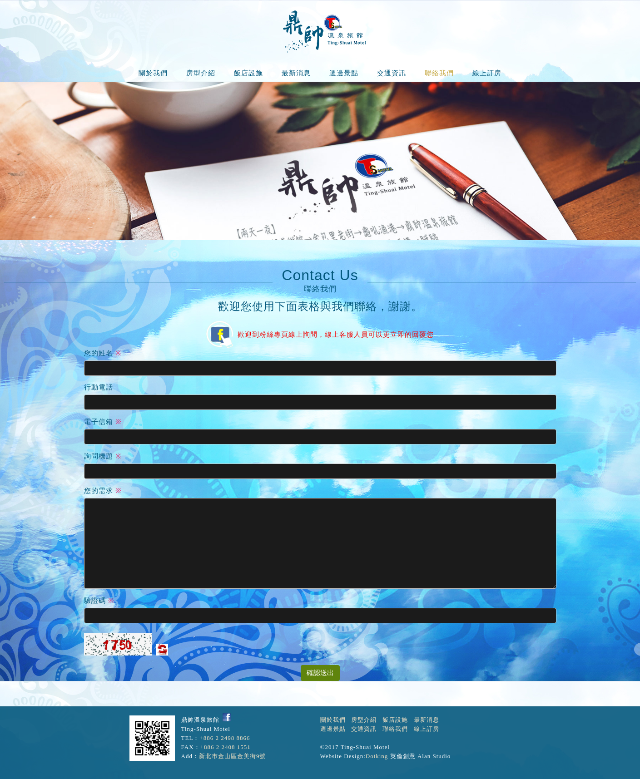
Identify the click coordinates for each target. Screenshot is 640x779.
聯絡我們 (439, 73)
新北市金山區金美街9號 (232, 756)
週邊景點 (343, 73)
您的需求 (98, 490)
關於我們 (153, 73)
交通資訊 (391, 73)
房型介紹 (200, 73)
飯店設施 (248, 73)
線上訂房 (486, 73)
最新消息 (296, 73)
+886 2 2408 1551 (225, 747)
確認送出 (320, 672)
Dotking (377, 756)
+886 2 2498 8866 (224, 738)
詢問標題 (98, 456)
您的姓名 (98, 353)
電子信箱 (98, 421)
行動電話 (98, 387)
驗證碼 (95, 600)
